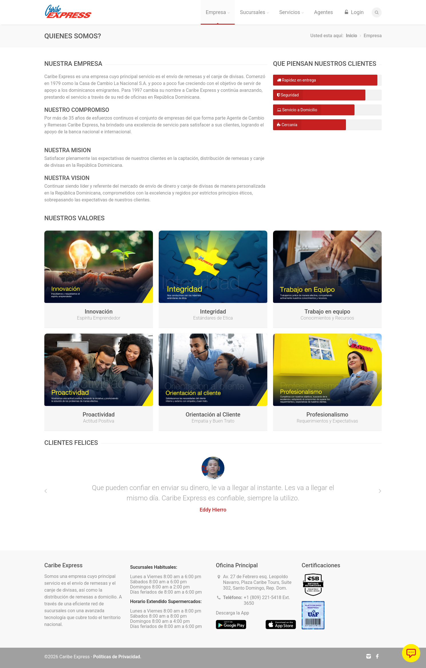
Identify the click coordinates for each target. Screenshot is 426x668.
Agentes (323, 12)
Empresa (218, 12)
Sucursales (254, 12)
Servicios (291, 12)
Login (353, 12)
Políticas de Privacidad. (117, 656)
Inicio (351, 35)
